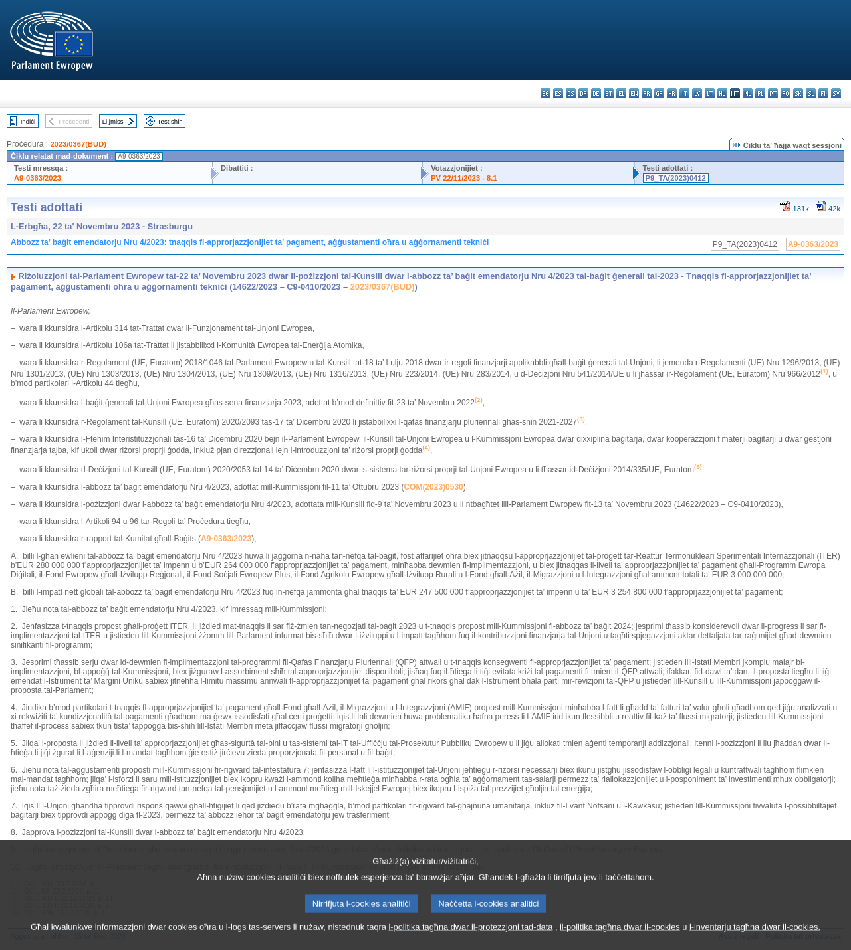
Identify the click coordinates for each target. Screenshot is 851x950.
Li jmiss (113, 121)
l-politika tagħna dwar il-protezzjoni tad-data (470, 934)
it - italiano (684, 93)
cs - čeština (571, 93)
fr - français (647, 93)
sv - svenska (836, 93)
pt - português (773, 93)
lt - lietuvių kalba (710, 93)
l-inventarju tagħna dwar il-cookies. (754, 934)
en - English (634, 93)
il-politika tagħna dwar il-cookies (620, 934)
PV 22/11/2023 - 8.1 (464, 178)
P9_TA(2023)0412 (676, 178)
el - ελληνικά (621, 93)
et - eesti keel (609, 93)
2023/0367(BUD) (78, 144)
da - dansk (583, 93)
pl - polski (760, 93)
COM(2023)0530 (433, 487)
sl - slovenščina (811, 93)
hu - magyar (722, 93)
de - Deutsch (596, 93)
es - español (558, 93)
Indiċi (28, 121)
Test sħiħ (170, 121)
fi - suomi (823, 93)
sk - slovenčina (798, 93)
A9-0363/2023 (37, 178)
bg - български (545, 93)
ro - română (785, 93)
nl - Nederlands (748, 93)
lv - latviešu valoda (697, 93)
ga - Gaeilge (659, 93)
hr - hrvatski (672, 93)
